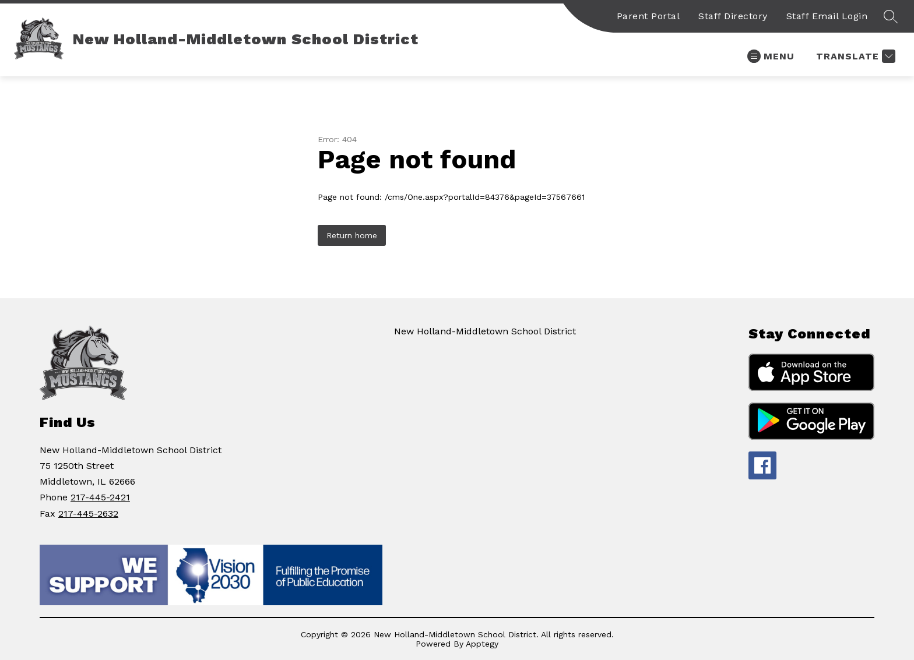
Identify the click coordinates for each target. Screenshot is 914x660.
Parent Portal (648, 16)
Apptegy (482, 643)
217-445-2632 (88, 513)
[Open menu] (771, 56)
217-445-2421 (100, 497)
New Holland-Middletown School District (485, 331)
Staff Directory (733, 16)
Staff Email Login (827, 16)
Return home (351, 235)
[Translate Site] (854, 56)
